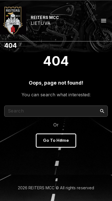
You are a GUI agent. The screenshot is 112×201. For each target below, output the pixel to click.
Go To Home (56, 140)
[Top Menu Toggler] (103, 21)
